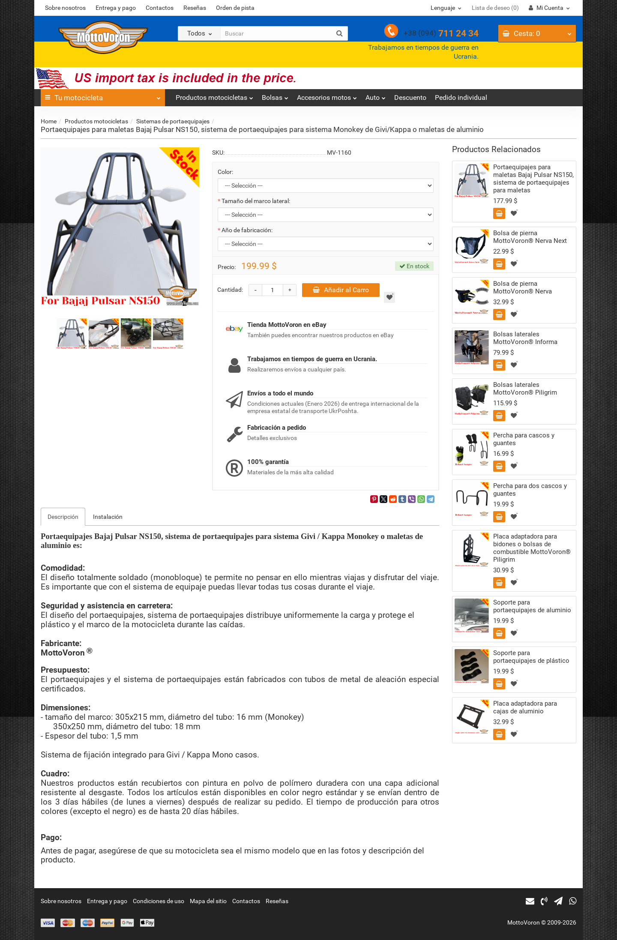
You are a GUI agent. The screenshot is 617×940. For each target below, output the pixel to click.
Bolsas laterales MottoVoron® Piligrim (525, 388)
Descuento (410, 97)
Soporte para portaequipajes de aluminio (532, 606)
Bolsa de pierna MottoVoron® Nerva (522, 287)
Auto (375, 95)
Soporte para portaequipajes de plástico (531, 657)
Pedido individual (461, 97)
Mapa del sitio (208, 901)
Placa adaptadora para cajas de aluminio (525, 707)
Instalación (108, 516)
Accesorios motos (327, 95)
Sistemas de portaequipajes (173, 121)
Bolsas (275, 95)
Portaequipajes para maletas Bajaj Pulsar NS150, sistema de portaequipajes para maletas (533, 178)
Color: (225, 171)
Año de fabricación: (247, 230)
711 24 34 (441, 33)
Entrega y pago (116, 7)
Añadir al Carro (341, 290)
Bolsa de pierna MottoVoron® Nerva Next (530, 237)
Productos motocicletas (214, 95)
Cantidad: (230, 289)
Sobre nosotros (65, 7)
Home (49, 121)
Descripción (63, 516)
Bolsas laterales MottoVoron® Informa (525, 338)
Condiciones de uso (158, 901)
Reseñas (194, 7)
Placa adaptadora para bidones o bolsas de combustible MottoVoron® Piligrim (532, 548)
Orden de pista (235, 7)
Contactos (160, 7)
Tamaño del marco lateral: (256, 201)
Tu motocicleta (103, 95)
